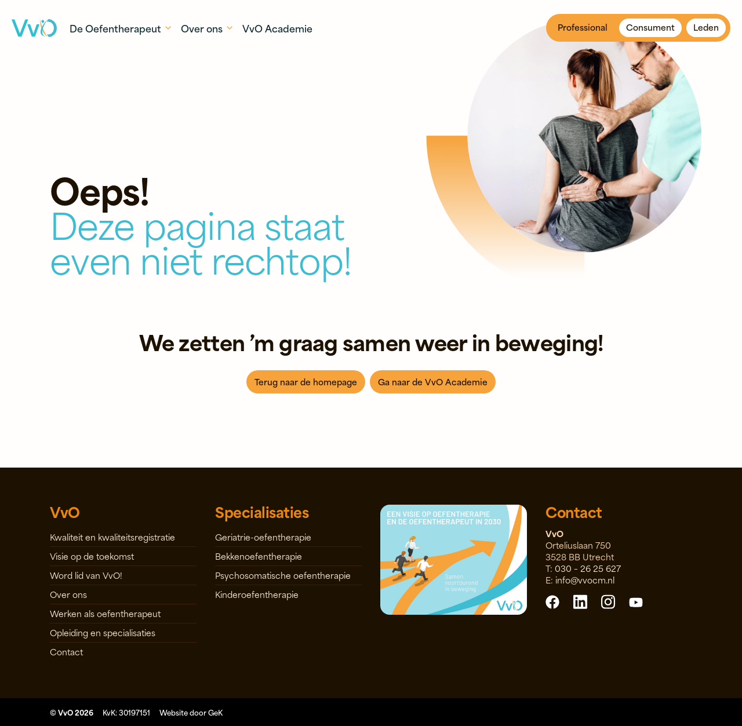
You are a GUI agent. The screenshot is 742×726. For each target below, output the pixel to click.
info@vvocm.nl (584, 579)
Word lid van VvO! (86, 575)
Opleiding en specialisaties (102, 632)
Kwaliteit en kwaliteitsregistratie (112, 536)
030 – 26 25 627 (588, 568)
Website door (191, 712)
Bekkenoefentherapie (258, 556)
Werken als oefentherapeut (105, 613)
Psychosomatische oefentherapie (283, 575)
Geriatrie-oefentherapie (263, 536)
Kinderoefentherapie (257, 594)
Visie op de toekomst (92, 556)
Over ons (68, 594)
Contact (66, 651)
